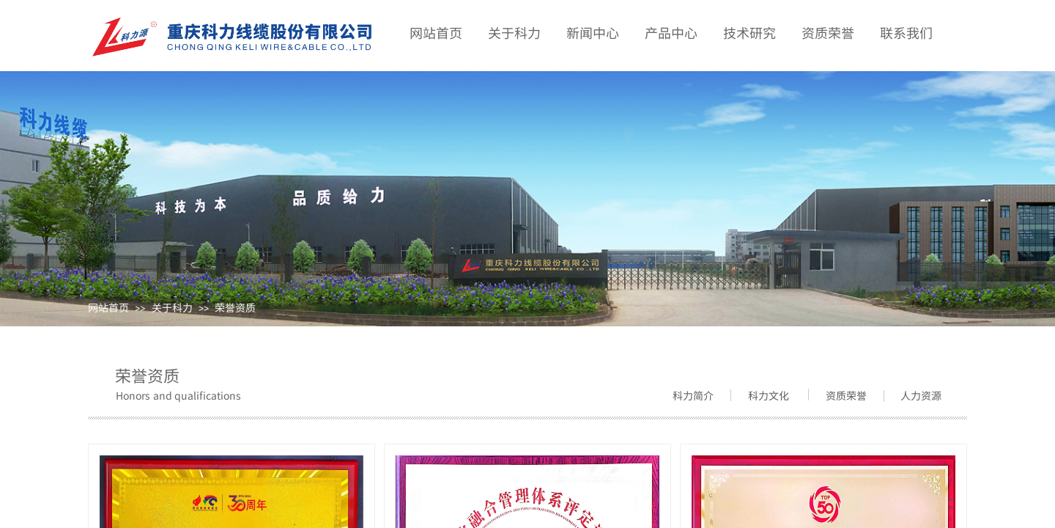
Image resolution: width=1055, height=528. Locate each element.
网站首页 (108, 307)
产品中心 (671, 32)
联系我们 (906, 32)
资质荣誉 (828, 32)
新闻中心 (592, 32)
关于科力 (172, 307)
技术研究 (749, 32)
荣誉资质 (235, 307)
